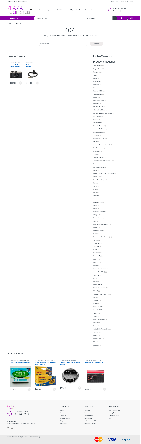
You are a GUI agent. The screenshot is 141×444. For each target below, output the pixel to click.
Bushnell (95, 183)
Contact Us (88, 10)
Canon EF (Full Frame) (99, 269)
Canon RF (96, 275)
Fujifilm (95, 249)
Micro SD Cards (98, 132)
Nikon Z (95, 291)
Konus (95, 189)
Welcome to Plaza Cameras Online (17, 1)
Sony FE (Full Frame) (99, 310)
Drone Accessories (99, 167)
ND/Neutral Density (98, 100)
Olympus (95, 215)
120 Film (95, 240)
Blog (71, 10)
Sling (94, 88)
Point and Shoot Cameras (15, 63)
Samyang (96, 300)
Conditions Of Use (114, 415)
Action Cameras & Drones (92, 421)
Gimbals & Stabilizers (99, 110)
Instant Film (96, 253)
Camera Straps (97, 94)
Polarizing (96, 103)
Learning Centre (49, 10)
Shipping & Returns (114, 410)
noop (38, 437)
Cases (95, 75)
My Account (130, 1)
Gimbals (95, 322)
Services (79, 10)
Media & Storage (98, 126)
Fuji (94, 278)
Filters (95, 97)
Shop (122, 1)
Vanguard (96, 195)
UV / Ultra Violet (98, 107)
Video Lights (97, 122)
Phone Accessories (99, 319)
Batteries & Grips (98, 91)
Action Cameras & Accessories (102, 161)
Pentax (95, 208)
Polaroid (95, 259)
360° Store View (62, 10)
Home (9, 23)
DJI (94, 164)
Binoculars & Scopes (99, 180)
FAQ (110, 418)
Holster (95, 78)
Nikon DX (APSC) (98, 284)
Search (96, 43)
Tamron (95, 313)
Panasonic (96, 345)
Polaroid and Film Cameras (101, 237)
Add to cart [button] (20, 83)
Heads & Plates (97, 148)
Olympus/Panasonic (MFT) (101, 294)
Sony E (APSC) (97, 307)
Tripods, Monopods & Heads (101, 145)
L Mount (95, 281)
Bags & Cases (97, 69)
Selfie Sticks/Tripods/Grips (101, 329)
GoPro (95, 170)
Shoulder (96, 84)
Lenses (95, 265)
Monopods (96, 151)
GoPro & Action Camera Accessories (104, 173)
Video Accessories (98, 157)
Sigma (95, 303)
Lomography (97, 256)
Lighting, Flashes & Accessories (102, 113)
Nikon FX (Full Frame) (99, 288)
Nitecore (95, 335)
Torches (95, 332)
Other (95, 141)
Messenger (96, 81)
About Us (37, 10)
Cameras (12, 62)
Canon (95, 205)
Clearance (96, 262)
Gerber (95, 186)
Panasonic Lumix (98, 218)
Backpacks (96, 72)
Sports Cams (97, 176)
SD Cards (96, 135)
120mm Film (96, 243)
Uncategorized (97, 338)
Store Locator (114, 1)
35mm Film (96, 246)
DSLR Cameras (97, 202)
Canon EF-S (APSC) (99, 272)
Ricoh (95, 234)
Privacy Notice (113, 413)
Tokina (95, 316)
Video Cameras (97, 342)
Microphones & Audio (99, 138)
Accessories (29, 62)
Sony (94, 221)
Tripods (95, 154)
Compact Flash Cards (99, 129)
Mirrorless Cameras (99, 211)
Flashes (95, 119)
